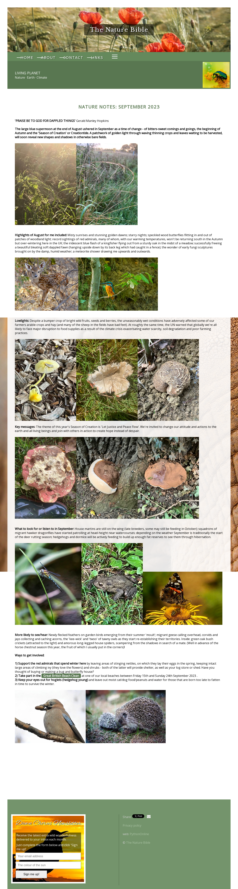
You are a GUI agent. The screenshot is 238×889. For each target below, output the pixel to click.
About (45, 56)
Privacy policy (132, 825)
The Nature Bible (138, 843)
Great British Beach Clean (61, 676)
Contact (68, 56)
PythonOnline (139, 834)
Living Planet (27, 72)
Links (90, 56)
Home (26, 56)
